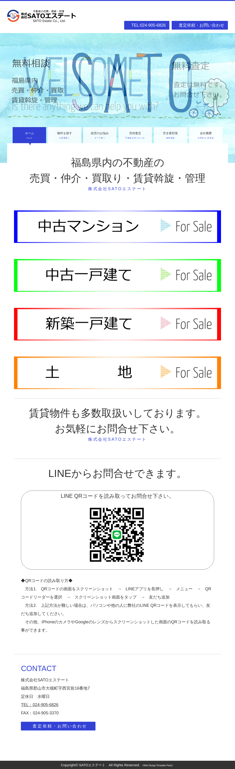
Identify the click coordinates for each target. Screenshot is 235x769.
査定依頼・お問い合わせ (201, 25)
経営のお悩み (100, 136)
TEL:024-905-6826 (148, 25)
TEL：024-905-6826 (39, 704)
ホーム (29, 136)
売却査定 (135, 136)
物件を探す (64, 136)
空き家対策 (170, 136)
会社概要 (206, 136)
